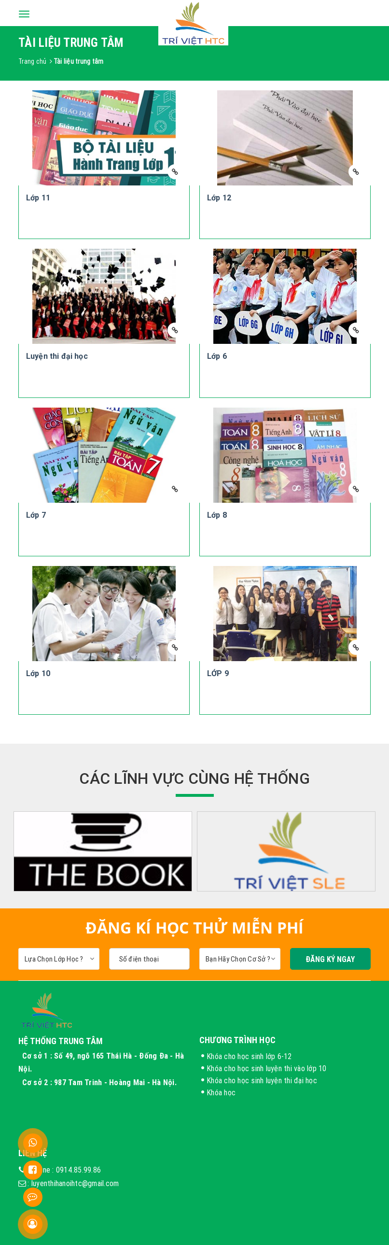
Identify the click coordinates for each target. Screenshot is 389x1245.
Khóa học (221, 1092)
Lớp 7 (36, 515)
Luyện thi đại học (57, 356)
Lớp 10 (38, 673)
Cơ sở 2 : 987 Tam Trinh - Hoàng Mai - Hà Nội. (100, 1082)
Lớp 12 (219, 197)
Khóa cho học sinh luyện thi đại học (262, 1080)
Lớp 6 (217, 356)
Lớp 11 (38, 197)
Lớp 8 (217, 515)
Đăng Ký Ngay (330, 959)
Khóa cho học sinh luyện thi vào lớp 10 (267, 1068)
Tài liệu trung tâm (79, 61)
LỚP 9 (218, 673)
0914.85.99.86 (78, 1169)
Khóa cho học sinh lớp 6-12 (249, 1056)
